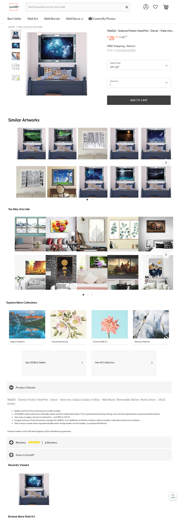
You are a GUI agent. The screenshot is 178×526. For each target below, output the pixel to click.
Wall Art (32, 18)
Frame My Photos (102, 18)
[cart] (166, 7)
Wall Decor (74, 18)
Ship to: (121, 50)
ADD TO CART (139, 100)
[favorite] (155, 7)
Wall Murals (52, 18)
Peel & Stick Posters (30, 26)
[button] (166, 163)
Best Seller (14, 18)
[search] (127, 7)
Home (11, 26)
